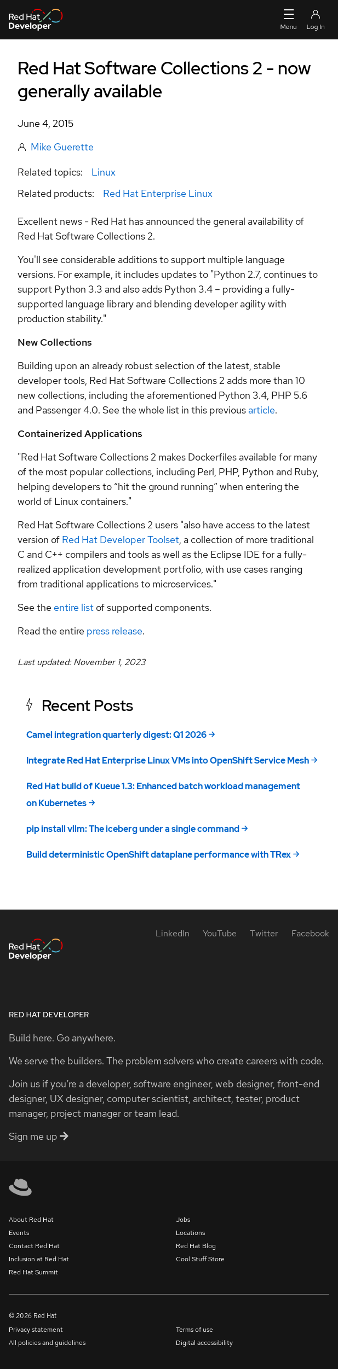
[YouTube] (220, 933)
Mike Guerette (62, 147)
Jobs (183, 1219)
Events (19, 1232)
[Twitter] (264, 933)
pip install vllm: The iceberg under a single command (132, 829)
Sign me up (38, 1136)
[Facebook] (310, 933)
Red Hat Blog (196, 1246)
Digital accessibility (204, 1342)
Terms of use (194, 1329)
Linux (103, 172)
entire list (74, 607)
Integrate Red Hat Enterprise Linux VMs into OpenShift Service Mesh (167, 760)
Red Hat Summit (33, 1272)
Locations (190, 1232)
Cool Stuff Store (200, 1259)
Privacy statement (36, 1329)
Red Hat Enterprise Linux (158, 193)
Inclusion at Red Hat (39, 1259)
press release (114, 631)
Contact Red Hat (34, 1246)
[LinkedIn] (173, 933)
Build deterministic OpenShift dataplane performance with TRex (158, 854)
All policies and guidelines (47, 1342)
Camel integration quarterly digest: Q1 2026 (116, 735)
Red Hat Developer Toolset (120, 539)
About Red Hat (31, 1219)
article (261, 410)
